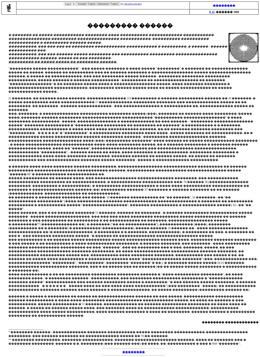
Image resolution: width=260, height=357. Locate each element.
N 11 (211, 11)
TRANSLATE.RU (132, 4)
